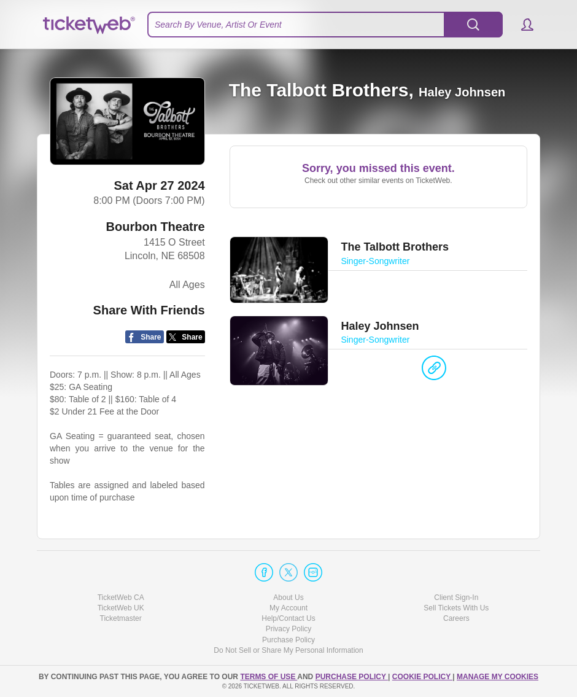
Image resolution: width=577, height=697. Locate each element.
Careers (456, 618)
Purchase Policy (288, 640)
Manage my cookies (497, 676)
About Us (288, 597)
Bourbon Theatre (155, 226)
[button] (521, 24)
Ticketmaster (121, 618)
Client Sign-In (456, 597)
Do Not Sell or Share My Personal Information (288, 650)
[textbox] (325, 24)
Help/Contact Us (288, 618)
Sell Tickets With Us (456, 608)
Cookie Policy (422, 676)
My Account (288, 608)
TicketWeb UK (121, 608)
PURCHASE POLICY (352, 676)
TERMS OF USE (268, 676)
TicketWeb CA (121, 597)
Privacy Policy (289, 629)
